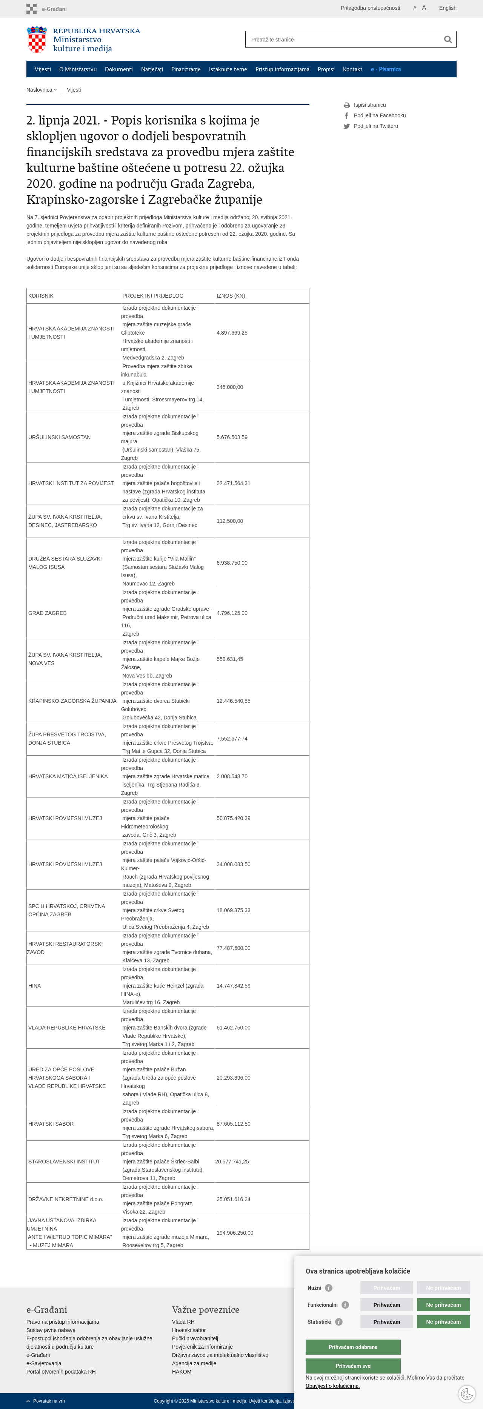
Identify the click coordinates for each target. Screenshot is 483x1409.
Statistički (319, 1337)
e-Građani (38, 1355)
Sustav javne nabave (50, 1330)
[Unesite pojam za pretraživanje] (343, 39)
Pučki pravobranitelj (195, 1338)
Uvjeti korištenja (265, 1401)
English (448, 8)
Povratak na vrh (49, 1401)
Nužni (314, 1303)
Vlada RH (183, 1322)
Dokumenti (119, 69)
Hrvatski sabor (189, 1330)
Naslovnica (39, 90)
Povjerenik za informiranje (202, 1347)
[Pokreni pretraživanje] (447, 39)
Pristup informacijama (282, 69)
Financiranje (186, 69)
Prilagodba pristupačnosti (370, 8)
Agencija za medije (194, 1363)
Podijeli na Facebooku (374, 115)
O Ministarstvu (78, 69)
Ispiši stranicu (364, 105)
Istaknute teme (228, 69)
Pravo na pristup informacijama (62, 1322)
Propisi (326, 69)
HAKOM (181, 1372)
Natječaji (152, 69)
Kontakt (353, 69)
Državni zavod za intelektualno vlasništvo (220, 1355)
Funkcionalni (323, 1320)
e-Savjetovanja (44, 1363)
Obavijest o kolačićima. (333, 1386)
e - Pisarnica (386, 69)
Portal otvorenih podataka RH (61, 1372)
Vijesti (43, 69)
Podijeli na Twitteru (370, 126)
